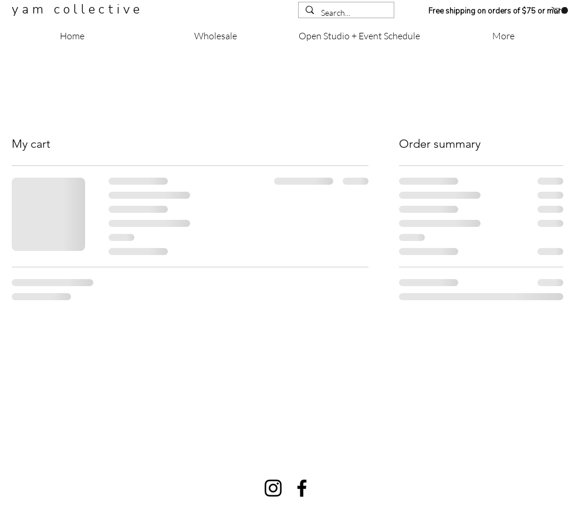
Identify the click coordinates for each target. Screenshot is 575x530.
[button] (560, 10)
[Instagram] (273, 488)
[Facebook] (301, 488)
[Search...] (345, 12)
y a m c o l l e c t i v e (77, 9)
